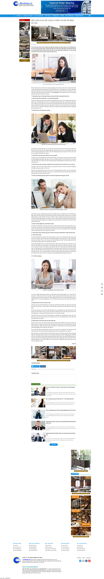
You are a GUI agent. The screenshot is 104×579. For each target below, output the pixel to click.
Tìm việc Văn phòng (65, 548)
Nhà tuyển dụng (69, 15)
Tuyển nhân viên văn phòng (50, 550)
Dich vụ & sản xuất (38, 15)
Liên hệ (83, 557)
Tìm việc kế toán (64, 545)
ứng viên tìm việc (65, 543)
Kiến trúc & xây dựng (34, 543)
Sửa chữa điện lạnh (17, 548)
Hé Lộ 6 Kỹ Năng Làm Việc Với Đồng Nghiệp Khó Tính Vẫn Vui (61, 410)
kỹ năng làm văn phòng (69, 369)
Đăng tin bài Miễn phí (17, 550)
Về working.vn (80, 545)
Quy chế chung (80, 547)
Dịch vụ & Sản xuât (17, 547)
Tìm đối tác (19, 15)
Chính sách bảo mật (81, 548)
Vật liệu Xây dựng (32, 545)
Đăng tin (16, 18)
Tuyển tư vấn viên (48, 547)
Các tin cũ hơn (36, 384)
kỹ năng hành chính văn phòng (58, 369)
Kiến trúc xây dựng (28, 15)
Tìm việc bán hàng (65, 547)
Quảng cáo (88, 557)
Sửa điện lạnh (55, 15)
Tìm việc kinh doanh (65, 550)
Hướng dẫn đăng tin (81, 550)
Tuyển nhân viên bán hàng (50, 548)
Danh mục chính (17, 543)
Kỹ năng (62, 15)
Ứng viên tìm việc (79, 15)
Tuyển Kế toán (48, 545)
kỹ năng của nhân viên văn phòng (44, 369)
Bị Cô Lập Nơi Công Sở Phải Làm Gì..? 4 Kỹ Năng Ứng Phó (60, 399)
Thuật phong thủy (32, 548)
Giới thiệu (79, 557)
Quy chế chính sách (82, 543)
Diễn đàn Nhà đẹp (32, 547)
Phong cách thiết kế (33, 550)
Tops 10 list (48, 15)
